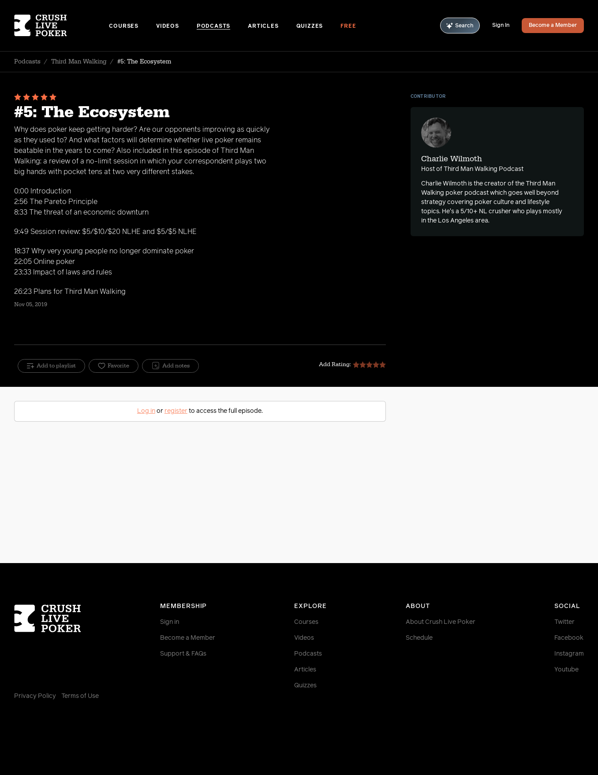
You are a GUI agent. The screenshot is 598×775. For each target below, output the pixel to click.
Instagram (569, 654)
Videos (167, 26)
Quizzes (309, 26)
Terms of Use (80, 696)
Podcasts (213, 26)
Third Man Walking (79, 62)
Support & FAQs (183, 654)
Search (460, 25)
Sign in (169, 622)
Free (348, 26)
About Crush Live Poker (440, 622)
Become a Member (553, 25)
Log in (146, 411)
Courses (123, 26)
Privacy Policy (35, 696)
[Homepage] (61, 25)
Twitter (564, 622)
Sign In (500, 25)
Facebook (568, 638)
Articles (263, 26)
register (175, 411)
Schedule (419, 638)
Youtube (566, 670)
